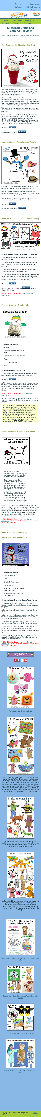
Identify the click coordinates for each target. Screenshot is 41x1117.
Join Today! (18, 7)
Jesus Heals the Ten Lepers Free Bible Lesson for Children (20, 1071)
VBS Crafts (17, 21)
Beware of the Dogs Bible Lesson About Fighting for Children (20, 997)
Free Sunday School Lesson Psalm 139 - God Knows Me (20, 959)
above (11, 483)
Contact (18, 4)
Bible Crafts (17, 23)
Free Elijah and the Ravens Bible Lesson (20, 1033)
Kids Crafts (6, 23)
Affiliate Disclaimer (33, 7)
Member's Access (33, 4)
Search (33, 10)
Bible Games (29, 23)
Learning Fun (29, 21)
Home (5, 21)
